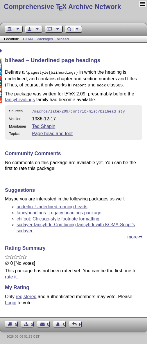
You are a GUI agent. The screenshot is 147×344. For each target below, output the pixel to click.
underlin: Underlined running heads (52, 204)
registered (26, 294)
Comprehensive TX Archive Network (62, 6)
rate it (11, 275)
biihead (63, 39)
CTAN (28, 39)
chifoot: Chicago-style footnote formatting (58, 217)
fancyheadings (20, 98)
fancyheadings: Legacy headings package (59, 211)
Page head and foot (52, 131)
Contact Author (64, 322)
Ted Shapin (43, 124)
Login (10, 300)
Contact (48, 322)
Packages (45, 39)
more (132, 235)
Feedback (80, 322)
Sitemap (32, 322)
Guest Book (16, 322)
